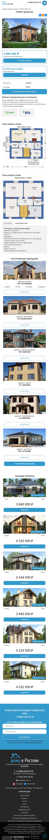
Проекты (24, 798)
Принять (35, 836)
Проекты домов (13, 9)
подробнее (24, 75)
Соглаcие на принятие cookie (24, 815)
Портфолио (24, 807)
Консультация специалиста (24, 92)
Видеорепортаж (24, 810)
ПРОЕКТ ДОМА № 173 (37, 495)
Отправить (24, 737)
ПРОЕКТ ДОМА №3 (38, 568)
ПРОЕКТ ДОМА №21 (38, 605)
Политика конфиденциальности (24, 818)
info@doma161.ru (24, 780)
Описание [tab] (8, 223)
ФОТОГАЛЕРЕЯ (24, 796)
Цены (24, 804)
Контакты (24, 812)
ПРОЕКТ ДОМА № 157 (37, 532)
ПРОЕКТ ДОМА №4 (38, 641)
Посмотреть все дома (24, 464)
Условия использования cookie (20, 836)
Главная (4, 9)
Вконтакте (31, 784)
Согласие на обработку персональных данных (24, 821)
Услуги (24, 801)
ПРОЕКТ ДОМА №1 (38, 678)
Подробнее (24, 510)
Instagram (19, 784)
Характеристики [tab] (21, 223)
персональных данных (33, 743)
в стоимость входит (24, 60)
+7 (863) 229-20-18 (34, 2)
